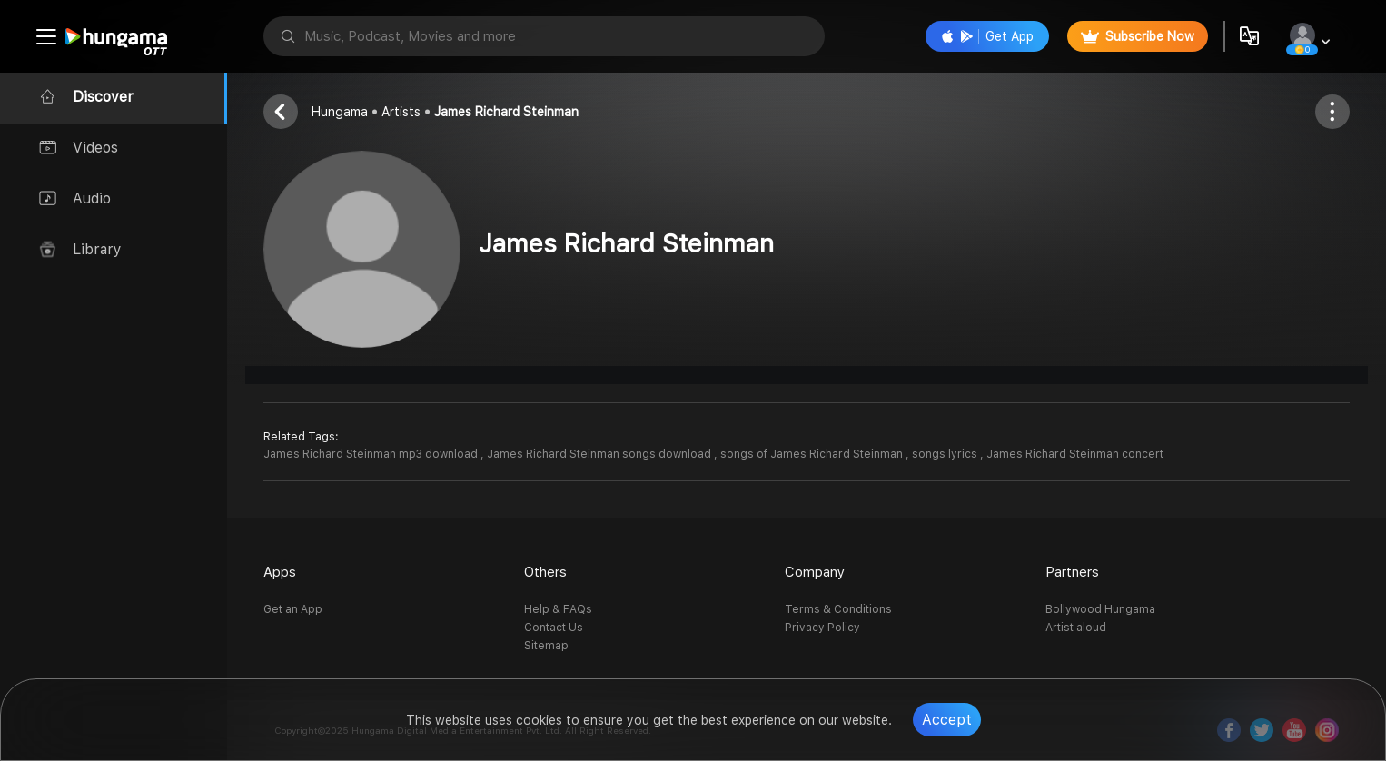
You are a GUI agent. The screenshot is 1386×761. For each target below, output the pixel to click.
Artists (401, 111)
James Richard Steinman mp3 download (371, 454)
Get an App (292, 609)
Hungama (340, 111)
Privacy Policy (822, 627)
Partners (1072, 572)
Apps (279, 572)
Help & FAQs (558, 609)
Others (545, 572)
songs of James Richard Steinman (813, 454)
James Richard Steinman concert (1074, 454)
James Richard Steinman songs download (600, 454)
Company (815, 572)
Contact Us (553, 627)
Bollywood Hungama (1100, 609)
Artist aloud (1075, 627)
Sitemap (546, 645)
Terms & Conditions (838, 609)
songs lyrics (946, 454)
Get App (987, 36)
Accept (947, 719)
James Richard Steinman (506, 111)
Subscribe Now (1137, 36)
